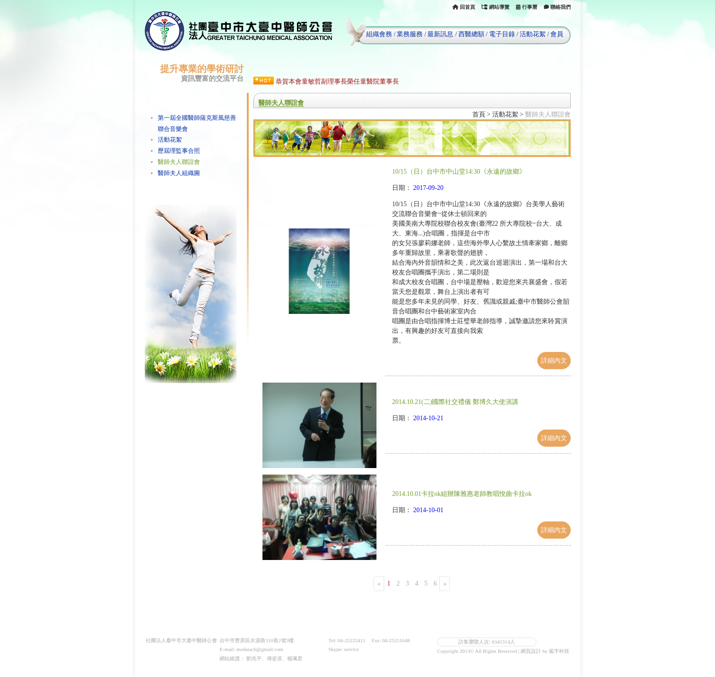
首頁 (478, 114)
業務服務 (410, 34)
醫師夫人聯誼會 (179, 161)
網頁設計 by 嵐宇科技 (545, 651)
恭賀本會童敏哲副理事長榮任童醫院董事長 (337, 81)
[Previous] (379, 583)
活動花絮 (533, 34)
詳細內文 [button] (554, 360)
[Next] (444, 583)
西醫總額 (471, 34)
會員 (556, 34)
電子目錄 (502, 34)
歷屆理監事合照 (179, 150)
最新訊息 (440, 34)
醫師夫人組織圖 (179, 172)
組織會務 (379, 34)
